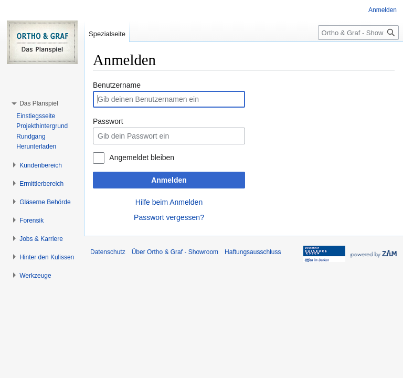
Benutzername (117, 85)
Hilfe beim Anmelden (169, 202)
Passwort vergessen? (169, 217)
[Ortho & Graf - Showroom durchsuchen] (358, 32)
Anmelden (169, 180)
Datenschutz (107, 252)
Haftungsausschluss (253, 252)
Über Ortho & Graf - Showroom (175, 252)
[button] (38, 103)
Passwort (108, 121)
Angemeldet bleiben (141, 157)
